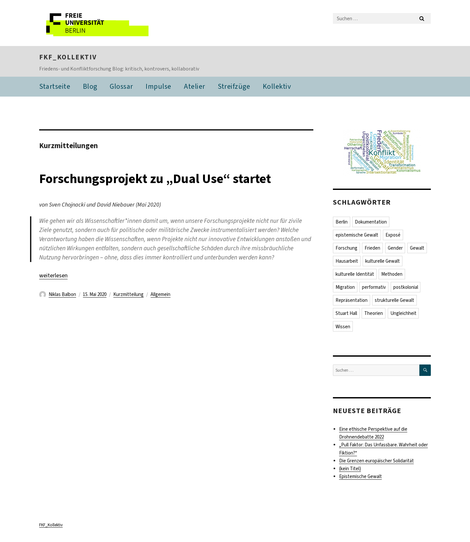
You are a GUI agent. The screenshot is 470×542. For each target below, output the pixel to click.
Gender (395, 248)
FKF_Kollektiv (68, 57)
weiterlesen (53, 275)
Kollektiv (277, 86)
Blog (90, 86)
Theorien (373, 313)
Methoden (391, 274)
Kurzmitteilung (128, 294)
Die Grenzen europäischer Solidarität (376, 460)
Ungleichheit (403, 313)
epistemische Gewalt (357, 235)
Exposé (392, 235)
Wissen (343, 326)
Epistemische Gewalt (360, 476)
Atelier (194, 86)
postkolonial (405, 287)
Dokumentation (371, 222)
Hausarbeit (347, 261)
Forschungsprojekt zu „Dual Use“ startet (155, 178)
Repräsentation (352, 300)
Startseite (54, 86)
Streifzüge (234, 86)
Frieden (372, 248)
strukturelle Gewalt (394, 300)
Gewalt (417, 248)
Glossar (121, 86)
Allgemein (160, 294)
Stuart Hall (346, 313)
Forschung (346, 248)
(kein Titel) (350, 468)
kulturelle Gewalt (382, 261)
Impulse (158, 86)
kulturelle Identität (355, 274)
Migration (345, 287)
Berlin (342, 222)
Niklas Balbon (62, 294)
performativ (374, 287)
